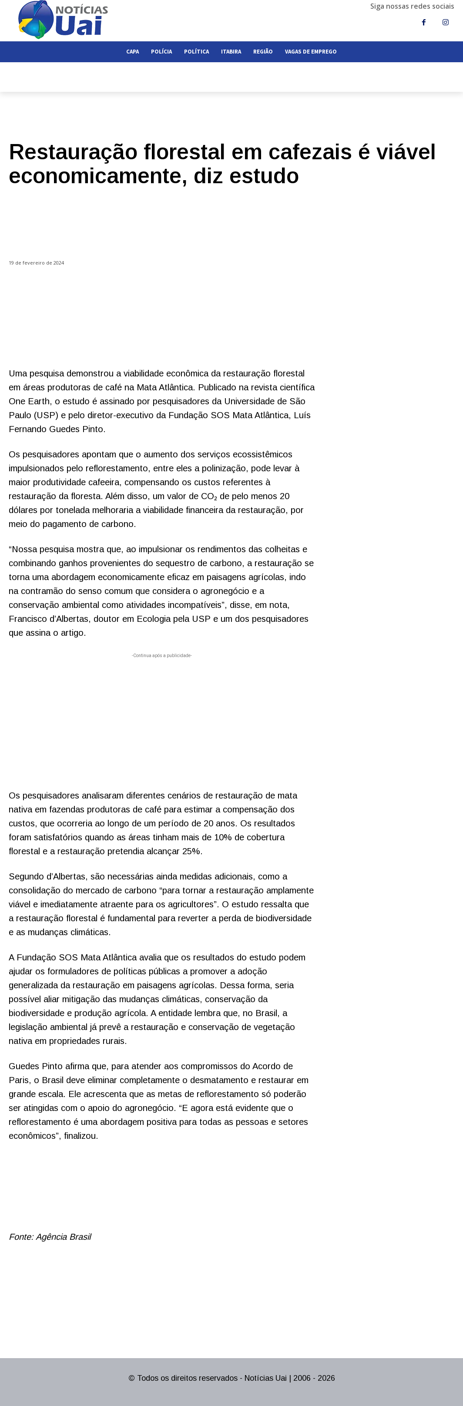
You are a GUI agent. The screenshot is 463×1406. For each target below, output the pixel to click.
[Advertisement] (162, 721)
